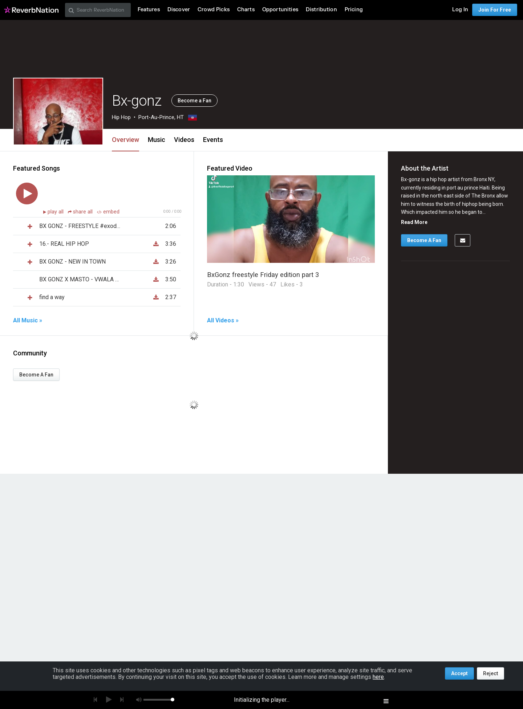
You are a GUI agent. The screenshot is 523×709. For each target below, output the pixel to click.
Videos (184, 139)
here (378, 676)
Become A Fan (36, 375)
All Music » (27, 320)
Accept (459, 673)
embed (108, 212)
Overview (125, 139)
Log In (460, 10)
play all (56, 212)
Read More (414, 222)
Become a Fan (194, 100)
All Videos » (223, 320)
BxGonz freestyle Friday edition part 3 (263, 274)
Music (156, 139)
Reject (490, 673)
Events (213, 139)
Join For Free (494, 10)
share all (81, 212)
